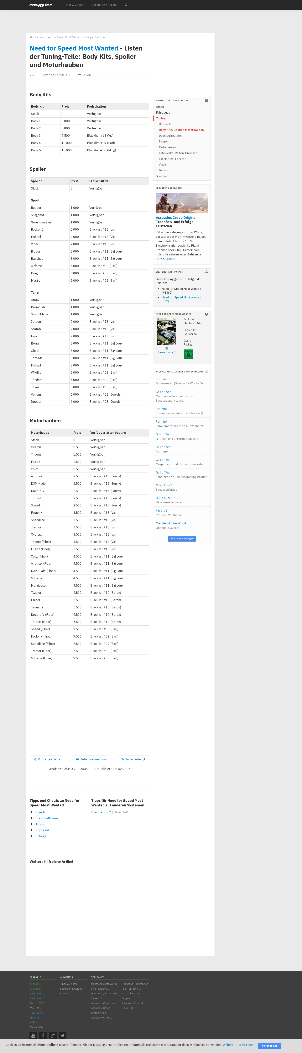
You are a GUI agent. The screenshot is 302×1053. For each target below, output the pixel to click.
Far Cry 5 (169, 513)
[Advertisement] (120, 21)
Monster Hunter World (171, 525)
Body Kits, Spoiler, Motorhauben (181, 130)
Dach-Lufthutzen (170, 135)
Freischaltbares (47, 818)
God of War (175, 396)
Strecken (162, 176)
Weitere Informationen (238, 1045)
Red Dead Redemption (135, 984)
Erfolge (40, 836)
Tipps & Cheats (74, 5)
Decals (163, 170)
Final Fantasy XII (100, 988)
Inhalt (160, 107)
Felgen (164, 141)
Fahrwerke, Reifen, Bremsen (178, 153)
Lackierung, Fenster (172, 159)
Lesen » (170, 259)
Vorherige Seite (46, 759)
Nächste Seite (133, 759)
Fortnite (179, 381)
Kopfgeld (42, 830)
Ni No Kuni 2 (166, 487)
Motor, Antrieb (168, 147)
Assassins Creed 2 (101, 1017)
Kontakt (64, 993)
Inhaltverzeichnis (90, 759)
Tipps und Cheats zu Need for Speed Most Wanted (55, 802)
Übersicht (165, 124)
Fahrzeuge (163, 112)
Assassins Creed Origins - (176, 221)
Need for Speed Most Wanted (74, 48)
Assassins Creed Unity (104, 1003)
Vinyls (163, 164)
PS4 (159, 232)
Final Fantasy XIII (131, 988)
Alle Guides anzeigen (181, 538)
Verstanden (270, 1046)
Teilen (84, 75)
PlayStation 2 (101, 812)
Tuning (160, 118)
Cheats (40, 812)
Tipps (39, 824)
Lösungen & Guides (104, 5)
